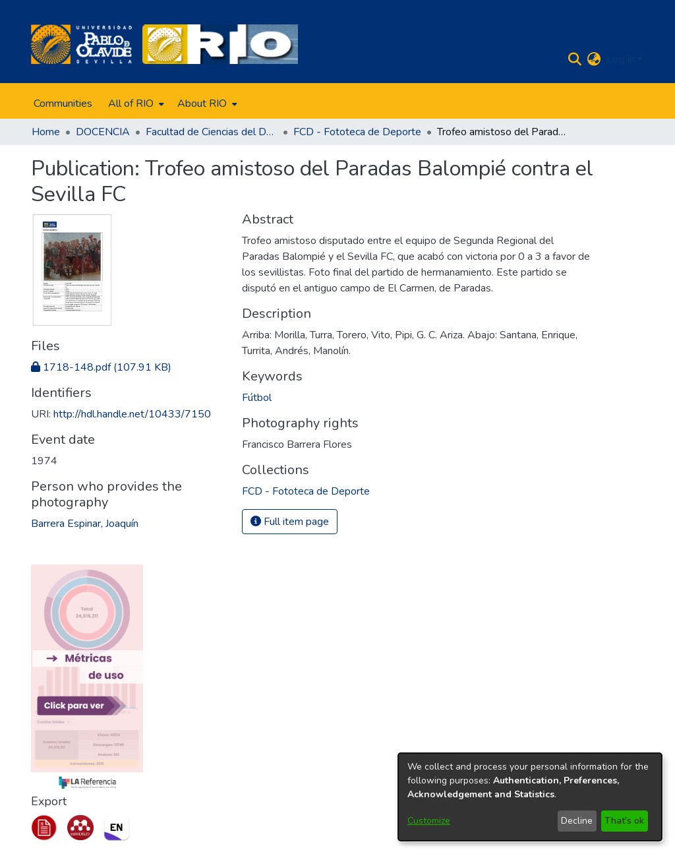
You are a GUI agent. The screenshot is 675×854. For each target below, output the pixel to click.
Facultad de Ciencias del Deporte (212, 132)
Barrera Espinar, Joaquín (84, 523)
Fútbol (257, 397)
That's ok (624, 820)
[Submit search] (575, 59)
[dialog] (530, 797)
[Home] (81, 44)
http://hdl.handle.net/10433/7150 (132, 414)
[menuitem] (134, 103)
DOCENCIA (103, 132)
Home (46, 132)
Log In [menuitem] (620, 59)
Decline (577, 820)
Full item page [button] (289, 521)
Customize (428, 820)
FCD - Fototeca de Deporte (357, 132)
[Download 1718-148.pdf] (101, 367)
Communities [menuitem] (63, 103)
